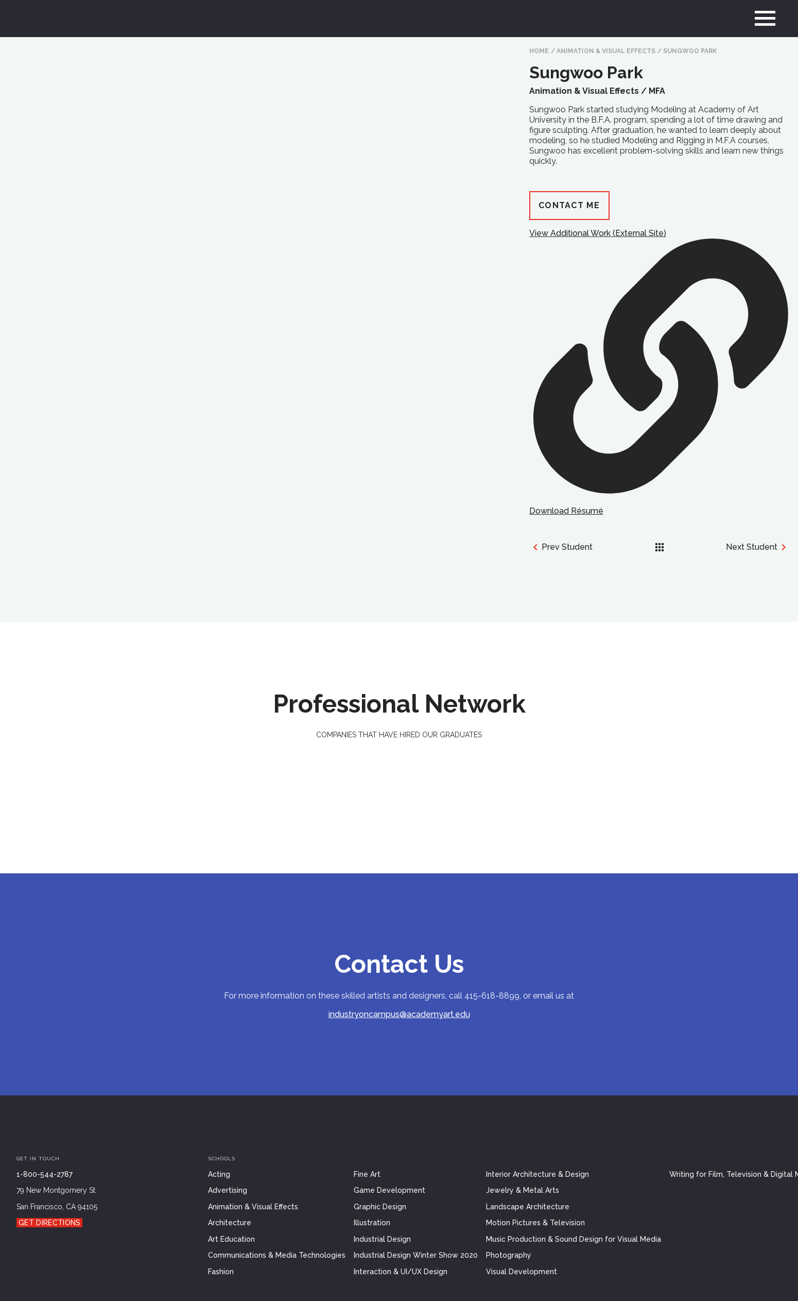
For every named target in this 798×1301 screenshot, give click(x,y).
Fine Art (367, 1174)
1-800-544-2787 (44, 1174)
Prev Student (561, 547)
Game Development (389, 1190)
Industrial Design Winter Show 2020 (416, 1255)
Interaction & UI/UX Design (400, 1272)
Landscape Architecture (527, 1207)
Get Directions (49, 1223)
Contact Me (569, 205)
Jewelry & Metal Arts (522, 1190)
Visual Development (521, 1272)
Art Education (231, 1239)
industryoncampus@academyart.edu (399, 1014)
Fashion (221, 1272)
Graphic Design (380, 1207)
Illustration (372, 1223)
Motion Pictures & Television (535, 1223)
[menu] (765, 18)
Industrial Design (382, 1239)
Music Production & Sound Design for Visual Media (573, 1239)
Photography (508, 1255)
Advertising (227, 1190)
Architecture (229, 1223)
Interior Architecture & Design (537, 1174)
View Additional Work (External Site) (658, 361)
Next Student (758, 547)
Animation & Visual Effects (606, 51)
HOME (539, 51)
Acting (219, 1174)
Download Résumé (566, 511)
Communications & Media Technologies (276, 1255)
